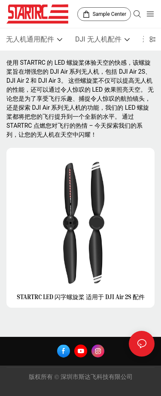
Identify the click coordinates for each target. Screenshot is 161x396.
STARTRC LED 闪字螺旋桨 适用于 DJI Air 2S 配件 (81, 296)
